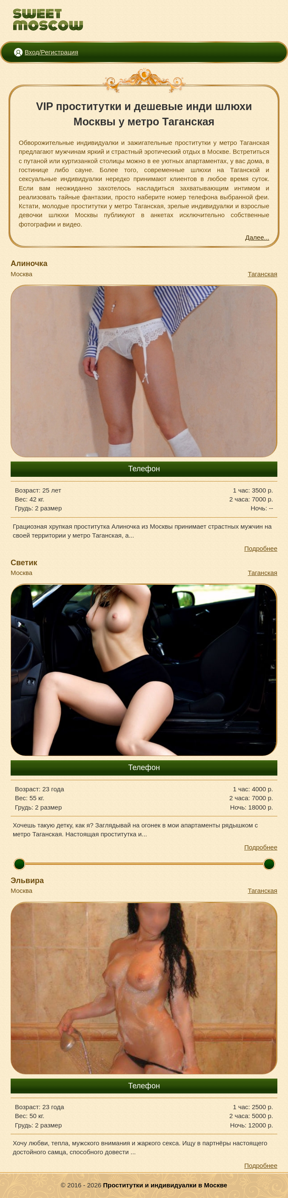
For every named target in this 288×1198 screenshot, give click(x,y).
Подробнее (260, 548)
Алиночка (29, 263)
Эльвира (27, 880)
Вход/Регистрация (51, 52)
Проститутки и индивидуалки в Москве (165, 1185)
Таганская (262, 274)
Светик (24, 562)
